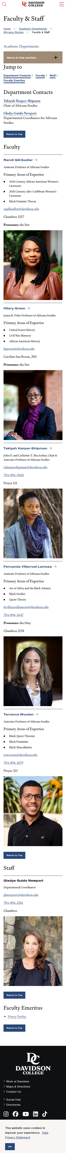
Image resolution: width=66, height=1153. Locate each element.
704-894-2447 (13, 615)
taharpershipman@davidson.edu (25, 467)
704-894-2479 (13, 763)
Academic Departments (33, 29)
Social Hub (13, 1099)
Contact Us (13, 1091)
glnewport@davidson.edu (21, 895)
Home (7, 29)
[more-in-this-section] (33, 57)
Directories (13, 1105)
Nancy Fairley (17, 1016)
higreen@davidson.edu (19, 349)
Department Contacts (17, 75)
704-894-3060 (14, 475)
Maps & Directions (18, 1086)
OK (10, 1146)
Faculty (40, 75)
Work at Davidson (17, 1081)
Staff (53, 75)
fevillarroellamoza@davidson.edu (26, 607)
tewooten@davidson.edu (20, 755)
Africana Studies (14, 32)
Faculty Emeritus (14, 80)
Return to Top (14, 134)
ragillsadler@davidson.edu (21, 209)
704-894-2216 (13, 903)
